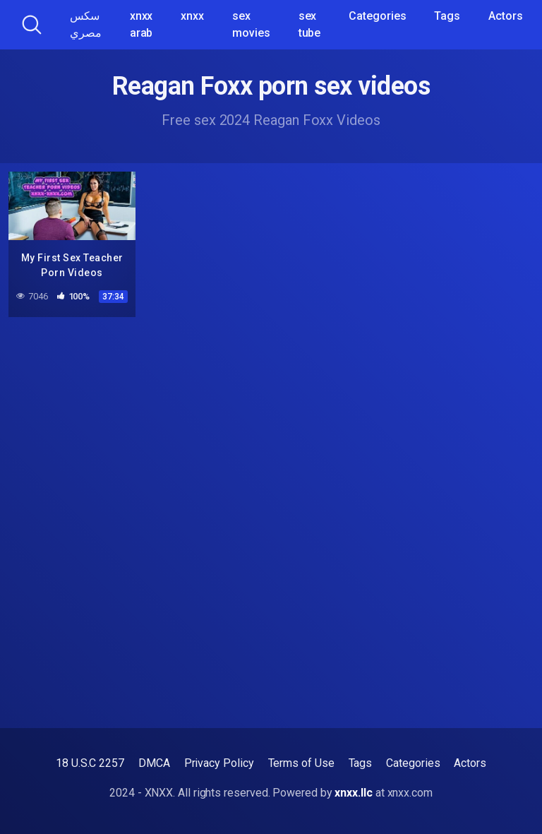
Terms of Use (301, 763)
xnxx (192, 16)
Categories (377, 16)
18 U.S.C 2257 (90, 763)
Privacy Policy (219, 763)
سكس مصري (86, 24)
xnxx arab (141, 24)
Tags (447, 16)
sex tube (310, 24)
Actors (505, 16)
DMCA (154, 763)
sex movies (251, 24)
